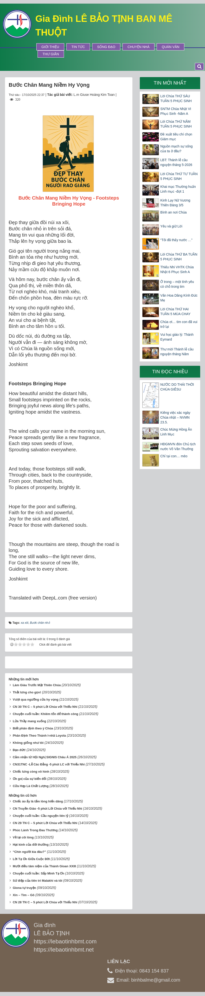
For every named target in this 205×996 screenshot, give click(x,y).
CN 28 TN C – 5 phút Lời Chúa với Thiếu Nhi (45, 902)
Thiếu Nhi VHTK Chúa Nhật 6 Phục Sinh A (177, 269)
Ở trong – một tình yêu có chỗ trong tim (177, 284)
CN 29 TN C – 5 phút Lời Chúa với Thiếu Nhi (45, 823)
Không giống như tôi (28, 743)
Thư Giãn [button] (51, 54)
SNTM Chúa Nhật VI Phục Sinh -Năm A (175, 111)
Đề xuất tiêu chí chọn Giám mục (176, 136)
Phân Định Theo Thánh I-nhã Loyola (39, 735)
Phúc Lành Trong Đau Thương (35, 830)
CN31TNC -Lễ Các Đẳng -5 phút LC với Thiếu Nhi (49, 764)
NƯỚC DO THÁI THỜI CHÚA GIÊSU (177, 387)
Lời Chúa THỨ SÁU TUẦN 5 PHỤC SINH (176, 98)
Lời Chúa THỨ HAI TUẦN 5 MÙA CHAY (175, 311)
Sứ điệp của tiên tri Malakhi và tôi (37, 880)
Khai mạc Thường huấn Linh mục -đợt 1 (178, 189)
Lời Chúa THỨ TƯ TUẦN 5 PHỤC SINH (179, 176)
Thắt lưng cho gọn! (27, 692)
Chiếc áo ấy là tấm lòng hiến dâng (38, 801)
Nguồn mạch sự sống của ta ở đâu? (176, 148)
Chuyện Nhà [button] (138, 47)
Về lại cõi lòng (23, 837)
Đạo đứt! (19, 750)
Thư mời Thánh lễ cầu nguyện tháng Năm (176, 351)
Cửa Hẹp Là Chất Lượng (31, 786)
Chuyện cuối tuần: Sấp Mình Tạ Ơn (38, 873)
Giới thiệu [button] (50, 47)
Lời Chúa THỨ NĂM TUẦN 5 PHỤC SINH (176, 124)
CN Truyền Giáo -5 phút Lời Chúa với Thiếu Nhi (47, 808)
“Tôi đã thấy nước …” (176, 240)
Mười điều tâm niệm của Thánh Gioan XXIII (44, 866)
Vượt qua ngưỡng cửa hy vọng (35, 699)
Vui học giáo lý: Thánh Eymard (176, 337)
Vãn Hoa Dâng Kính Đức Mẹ (179, 297)
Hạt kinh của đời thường (31, 844)
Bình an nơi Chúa (173, 212)
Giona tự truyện (24, 888)
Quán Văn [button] (170, 47)
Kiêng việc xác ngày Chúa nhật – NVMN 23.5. (175, 417)
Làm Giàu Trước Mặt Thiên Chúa (37, 685)
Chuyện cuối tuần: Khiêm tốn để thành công (45, 714)
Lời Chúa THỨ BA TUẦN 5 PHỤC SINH (178, 256)
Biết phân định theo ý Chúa (33, 728)
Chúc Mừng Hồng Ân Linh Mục (176, 432)
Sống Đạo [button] (106, 47)
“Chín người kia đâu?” (29, 852)
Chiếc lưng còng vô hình (31, 771)
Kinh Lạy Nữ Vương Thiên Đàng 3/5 (175, 202)
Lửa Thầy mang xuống (29, 721)
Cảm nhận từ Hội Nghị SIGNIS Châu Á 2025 (45, 757)
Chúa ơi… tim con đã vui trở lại (178, 324)
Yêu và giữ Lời (171, 226)
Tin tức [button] (78, 47)
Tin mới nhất (170, 83)
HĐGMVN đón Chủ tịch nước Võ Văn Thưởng (178, 446)
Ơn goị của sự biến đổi (29, 779)
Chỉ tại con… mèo (173, 456)
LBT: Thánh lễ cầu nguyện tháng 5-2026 (176, 162)
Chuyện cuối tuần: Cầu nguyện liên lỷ (40, 816)
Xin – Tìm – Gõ (23, 895)
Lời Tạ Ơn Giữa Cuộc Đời (31, 859)
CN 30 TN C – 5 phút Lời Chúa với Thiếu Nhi (45, 707)
